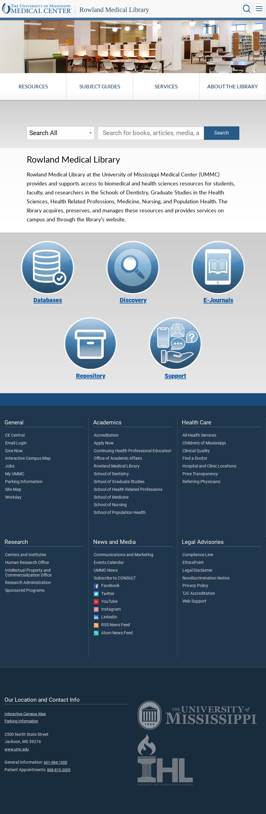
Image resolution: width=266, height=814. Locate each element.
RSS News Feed (112, 625)
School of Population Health (120, 512)
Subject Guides (99, 86)
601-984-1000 (55, 762)
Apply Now (104, 443)
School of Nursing (110, 505)
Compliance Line (197, 555)
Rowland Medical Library (114, 9)
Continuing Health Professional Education (132, 451)
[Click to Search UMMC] (246, 8)
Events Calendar (109, 562)
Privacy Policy (195, 585)
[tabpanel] (133, 46)
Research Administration (28, 582)
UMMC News (106, 570)
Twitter (104, 593)
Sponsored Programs (25, 590)
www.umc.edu (16, 749)
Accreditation (106, 435)
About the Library (232, 86)
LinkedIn (105, 617)
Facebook (107, 585)
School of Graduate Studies (119, 481)
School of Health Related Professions (128, 489)
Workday (13, 497)
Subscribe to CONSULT (115, 578)
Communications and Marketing (123, 555)
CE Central (15, 435)
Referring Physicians (201, 481)
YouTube (105, 601)
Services (166, 86)
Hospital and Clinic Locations (209, 466)
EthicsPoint (193, 562)
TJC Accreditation (198, 593)
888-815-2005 (58, 770)
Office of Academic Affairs (118, 458)
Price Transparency (200, 474)
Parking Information (24, 481)
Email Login (16, 443)
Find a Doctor (194, 458)
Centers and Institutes (25, 555)
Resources (33, 86)
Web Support (194, 601)
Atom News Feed (113, 633)
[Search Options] (61, 133)
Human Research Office (27, 562)
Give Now (14, 451)
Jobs (9, 466)
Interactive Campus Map (28, 458)
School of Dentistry (111, 474)
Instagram (107, 609)
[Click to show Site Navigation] (259, 8)
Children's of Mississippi (204, 443)
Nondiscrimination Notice (205, 578)
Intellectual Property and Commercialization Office (28, 573)
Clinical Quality (196, 451)
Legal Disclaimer (197, 570)
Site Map (13, 489)
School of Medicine (111, 497)
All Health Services (199, 435)
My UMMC (14, 474)
